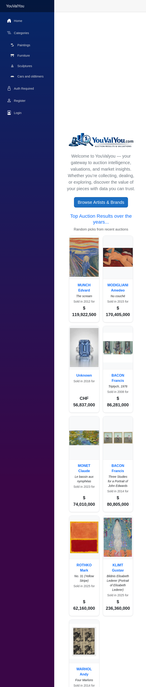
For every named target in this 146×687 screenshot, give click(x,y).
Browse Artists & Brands (101, 202)
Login (14, 112)
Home (14, 20)
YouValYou (15, 6)
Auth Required (20, 88)
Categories (18, 33)
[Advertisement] (101, 46)
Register (16, 100)
